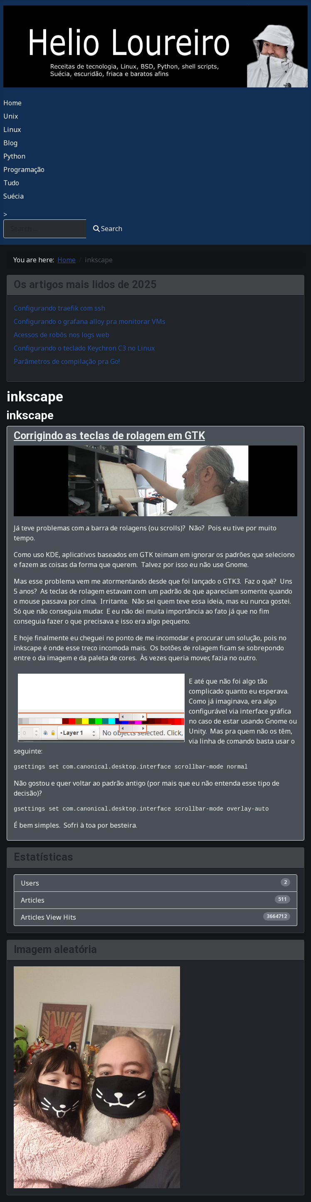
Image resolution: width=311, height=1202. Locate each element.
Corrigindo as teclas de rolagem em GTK (109, 436)
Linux (12, 129)
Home (12, 102)
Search (107, 228)
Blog (10, 142)
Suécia (13, 196)
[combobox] (44, 228)
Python (14, 156)
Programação (23, 169)
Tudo (11, 182)
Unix (10, 116)
